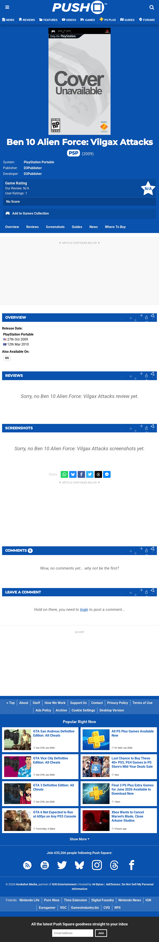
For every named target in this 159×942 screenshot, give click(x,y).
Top (10, 703)
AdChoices (112, 884)
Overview (12, 227)
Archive (61, 710)
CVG (107, 908)
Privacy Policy (117, 703)
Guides (77, 227)
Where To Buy (115, 227)
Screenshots (55, 227)
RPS (117, 908)
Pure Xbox (51, 900)
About (23, 703)
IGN (148, 900)
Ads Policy (43, 710)
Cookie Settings (83, 710)
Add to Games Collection (27, 214)
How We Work (55, 703)
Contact (97, 703)
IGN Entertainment (64, 884)
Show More (79, 839)
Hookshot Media (26, 884)
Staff (36, 703)
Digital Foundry (103, 900)
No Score (13, 202)
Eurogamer (47, 908)
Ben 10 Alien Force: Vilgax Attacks (79, 146)
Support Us (78, 703)
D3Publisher (33, 168)
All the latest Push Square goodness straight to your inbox (79, 924)
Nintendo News (129, 900)
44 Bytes (98, 884)
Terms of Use (142, 703)
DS (7, 358)
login (84, 609)
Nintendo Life (29, 900)
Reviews (32, 227)
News (93, 227)
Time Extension (75, 900)
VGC (63, 908)
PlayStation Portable (39, 162)
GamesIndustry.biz (85, 908)
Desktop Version (112, 710)
